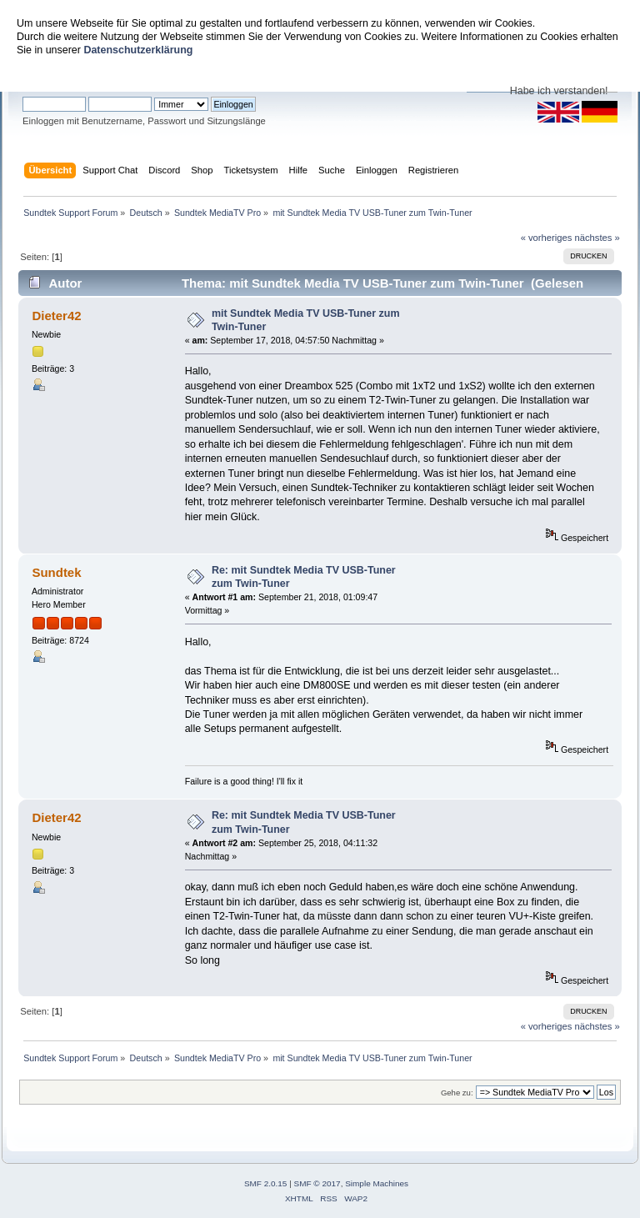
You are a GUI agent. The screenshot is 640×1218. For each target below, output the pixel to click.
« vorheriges (546, 238)
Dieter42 (56, 315)
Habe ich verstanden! (559, 91)
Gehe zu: (457, 1092)
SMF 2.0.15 (266, 1183)
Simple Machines (376, 1183)
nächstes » (597, 238)
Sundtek (56, 572)
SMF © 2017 (317, 1183)
